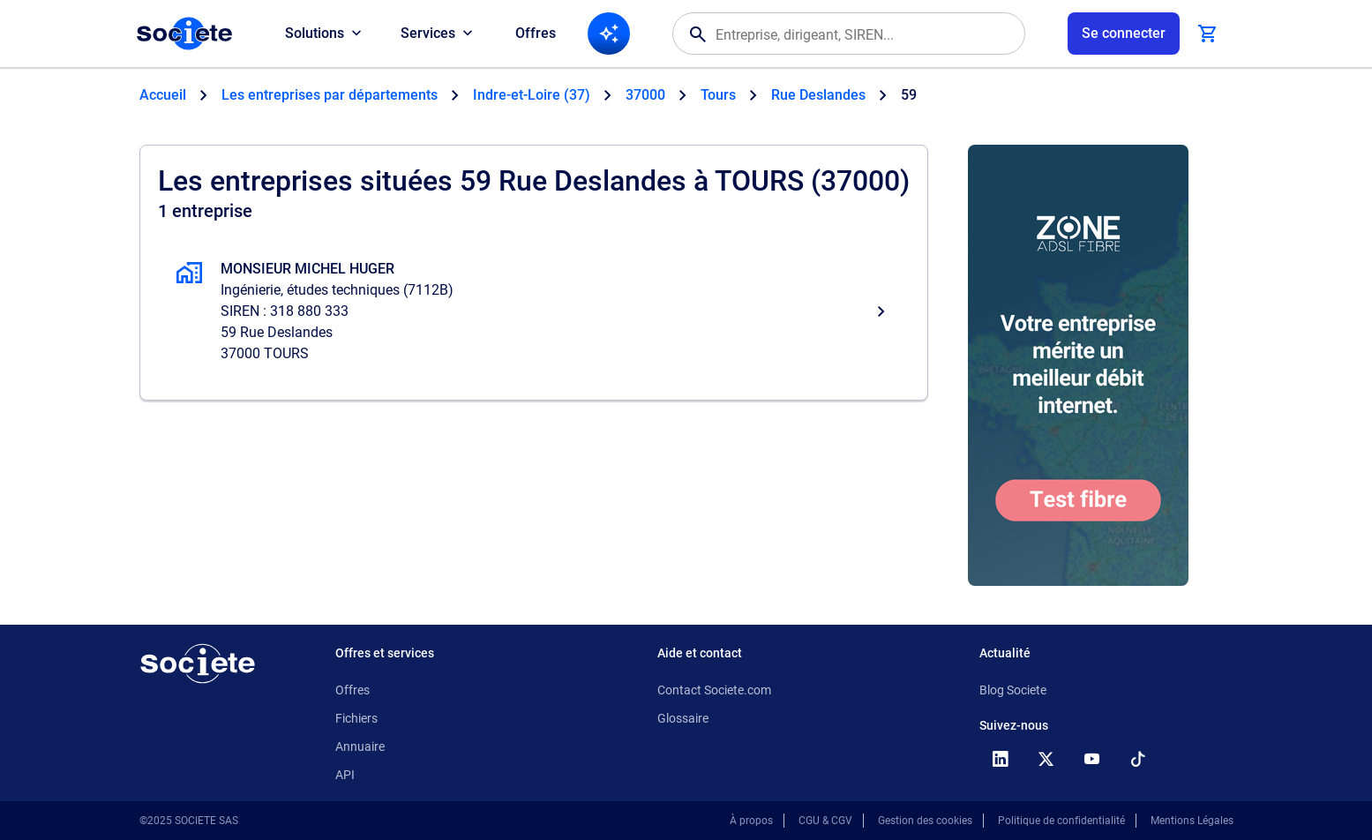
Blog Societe (1012, 690)
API (345, 775)
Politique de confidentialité (1061, 820)
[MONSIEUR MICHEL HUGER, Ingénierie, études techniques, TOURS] (534, 311)
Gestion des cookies (925, 820)
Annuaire (360, 746)
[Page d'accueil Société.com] (184, 33)
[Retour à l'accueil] (197, 663)
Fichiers (356, 718)
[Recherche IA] (609, 33)
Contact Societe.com (714, 690)
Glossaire (682, 718)
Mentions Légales (1192, 820)
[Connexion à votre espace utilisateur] (1124, 33)
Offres (535, 33)
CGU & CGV (825, 820)
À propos (751, 820)
